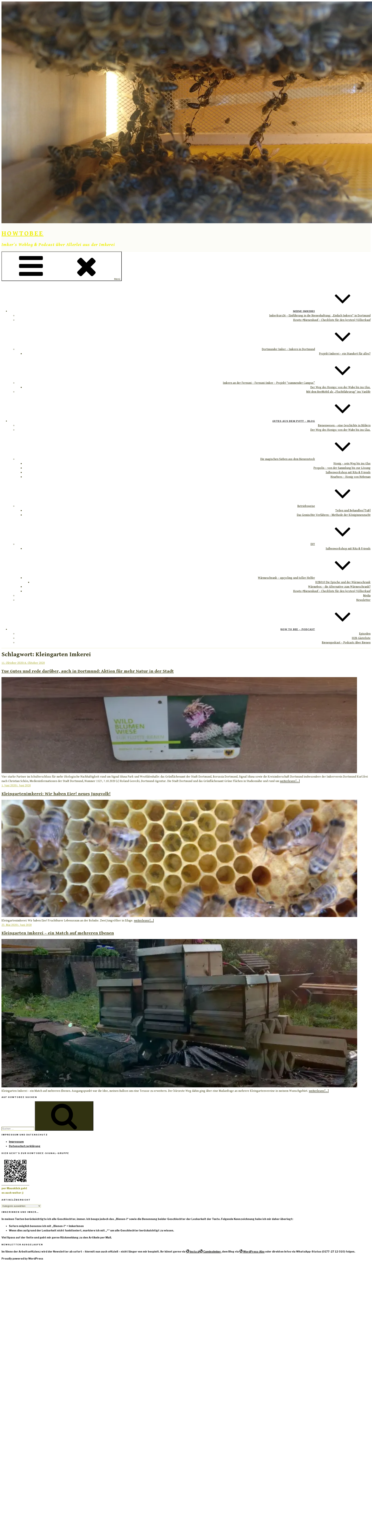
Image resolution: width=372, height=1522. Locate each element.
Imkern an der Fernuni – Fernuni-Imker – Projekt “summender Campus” (297, 383)
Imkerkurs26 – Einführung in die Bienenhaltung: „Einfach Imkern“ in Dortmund (320, 315)
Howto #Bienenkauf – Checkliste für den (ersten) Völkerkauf (332, 320)
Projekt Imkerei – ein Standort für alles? (345, 353)
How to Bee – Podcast (325, 629)
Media (367, 595)
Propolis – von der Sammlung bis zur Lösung (342, 468)
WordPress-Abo (252, 1251)
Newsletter (363, 600)
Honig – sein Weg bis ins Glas (352, 463)
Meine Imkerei (332, 311)
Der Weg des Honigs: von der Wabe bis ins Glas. (340, 387)
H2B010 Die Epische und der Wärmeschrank (343, 582)
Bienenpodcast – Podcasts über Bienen (346, 642)
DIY (340, 544)
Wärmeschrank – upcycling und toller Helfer (314, 578)
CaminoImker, (210, 1251)
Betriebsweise (334, 506)
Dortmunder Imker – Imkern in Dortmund (316, 349)
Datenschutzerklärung (24, 1146)
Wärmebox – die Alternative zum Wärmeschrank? (339, 587)
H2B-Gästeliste (361, 638)
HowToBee (22, 233)
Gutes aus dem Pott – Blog (321, 421)
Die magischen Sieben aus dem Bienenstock (315, 459)
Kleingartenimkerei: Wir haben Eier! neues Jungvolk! (56, 793)
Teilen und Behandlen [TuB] (353, 510)
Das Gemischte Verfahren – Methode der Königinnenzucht (334, 515)
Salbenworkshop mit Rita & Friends (348, 472)
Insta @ (193, 1251)
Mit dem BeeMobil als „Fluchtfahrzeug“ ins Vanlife (338, 392)
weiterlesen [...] (290, 781)
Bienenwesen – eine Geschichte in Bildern (344, 425)
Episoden (365, 634)
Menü (61, 266)
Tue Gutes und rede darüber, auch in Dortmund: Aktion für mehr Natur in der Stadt (87, 671)
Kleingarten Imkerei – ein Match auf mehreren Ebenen (57, 933)
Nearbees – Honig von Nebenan (351, 477)
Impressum (16, 1141)
